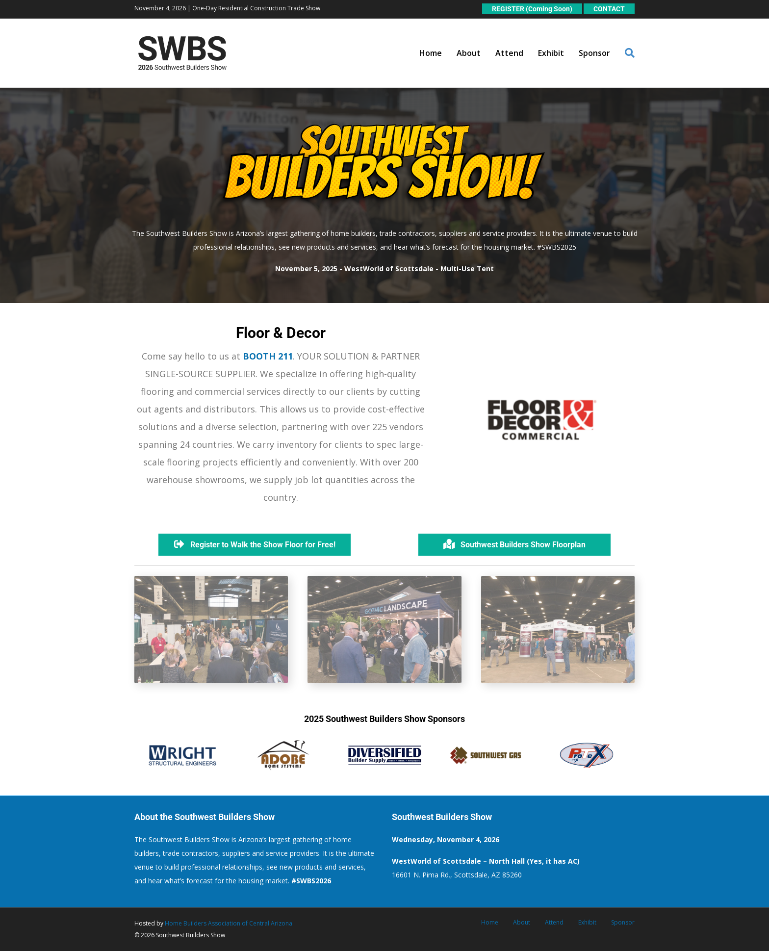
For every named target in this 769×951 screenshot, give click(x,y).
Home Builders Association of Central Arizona (228, 923)
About (469, 53)
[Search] (626, 53)
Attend (509, 53)
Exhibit (551, 53)
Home (430, 53)
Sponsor (594, 53)
